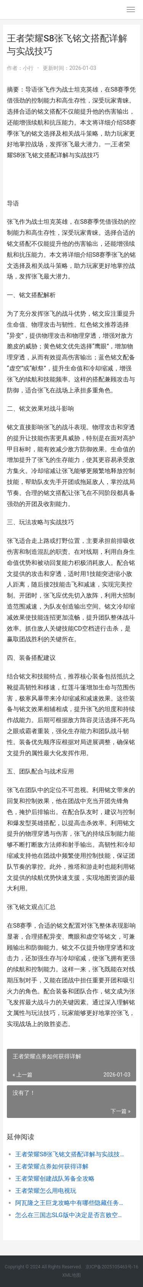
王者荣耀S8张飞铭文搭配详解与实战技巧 (69, 1154)
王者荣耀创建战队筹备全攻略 (55, 1178)
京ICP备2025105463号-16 (111, 1267)
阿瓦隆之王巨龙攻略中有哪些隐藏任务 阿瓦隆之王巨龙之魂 (69, 1202)
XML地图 (71, 1275)
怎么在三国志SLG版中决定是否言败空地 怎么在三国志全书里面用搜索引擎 (69, 1215)
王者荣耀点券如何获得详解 (51, 1166)
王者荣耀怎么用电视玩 (45, 1190)
